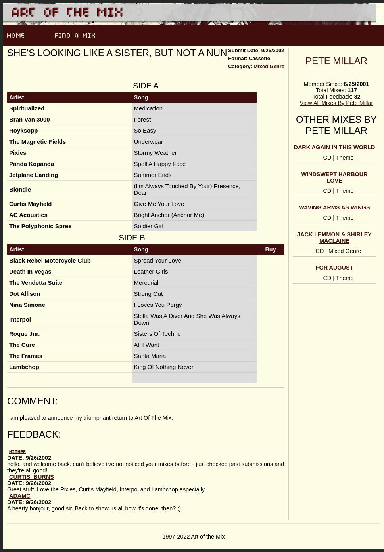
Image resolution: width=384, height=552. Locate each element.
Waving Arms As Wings (334, 207)
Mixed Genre (268, 66)
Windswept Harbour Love (334, 177)
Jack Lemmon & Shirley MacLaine (334, 237)
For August (334, 268)
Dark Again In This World (334, 147)
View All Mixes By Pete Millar (336, 103)
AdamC (20, 495)
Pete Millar (336, 60)
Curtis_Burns (31, 476)
